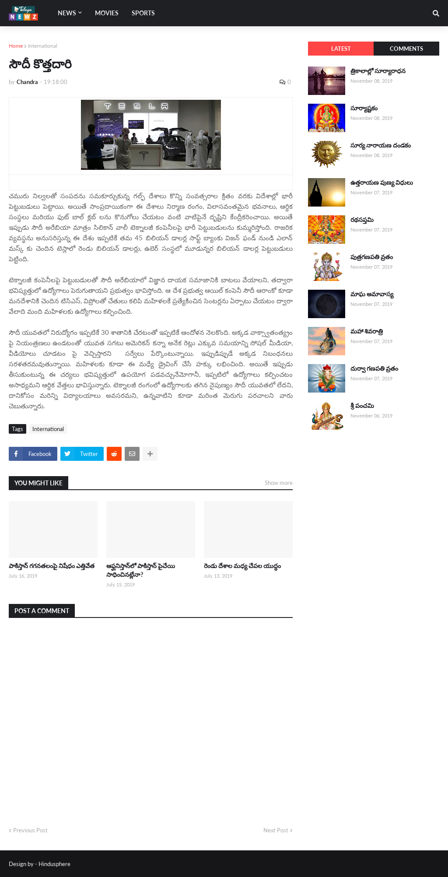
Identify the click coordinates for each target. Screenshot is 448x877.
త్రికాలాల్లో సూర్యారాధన (378, 70)
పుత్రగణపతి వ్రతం (371, 256)
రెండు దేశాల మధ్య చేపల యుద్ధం (242, 565)
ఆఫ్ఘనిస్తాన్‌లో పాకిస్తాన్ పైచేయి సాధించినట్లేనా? (140, 570)
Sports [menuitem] (143, 13)
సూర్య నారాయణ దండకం (380, 145)
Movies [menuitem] (107, 13)
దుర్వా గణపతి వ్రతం (374, 368)
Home (16, 45)
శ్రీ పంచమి (362, 405)
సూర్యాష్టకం (364, 108)
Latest (341, 48)
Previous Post (30, 830)
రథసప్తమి (362, 219)
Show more (279, 482)
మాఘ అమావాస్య (371, 294)
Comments (406, 48)
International (42, 45)
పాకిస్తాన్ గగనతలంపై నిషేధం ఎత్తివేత (51, 565)
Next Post (275, 830)
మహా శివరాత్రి (366, 331)
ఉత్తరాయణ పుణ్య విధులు (381, 182)
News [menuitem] (67, 13)
